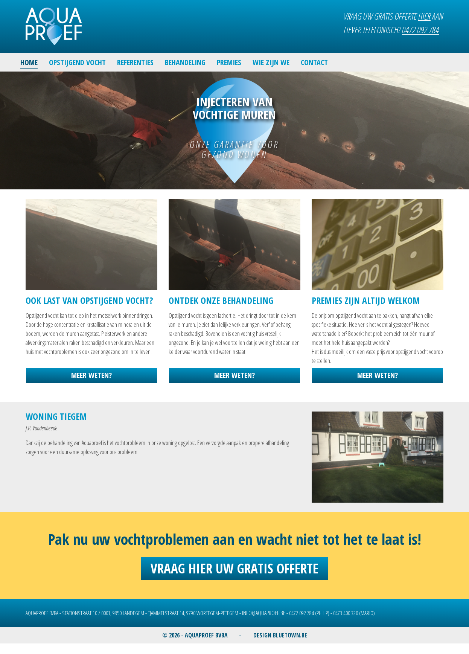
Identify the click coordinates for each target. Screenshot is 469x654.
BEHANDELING (185, 62)
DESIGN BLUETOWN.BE (280, 635)
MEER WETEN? (91, 375)
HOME (29, 62)
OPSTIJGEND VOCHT (77, 62)
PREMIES (229, 62)
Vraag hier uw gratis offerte (234, 568)
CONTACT (314, 62)
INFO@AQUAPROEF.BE (263, 613)
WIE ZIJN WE (271, 62)
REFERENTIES (135, 62)
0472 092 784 (420, 29)
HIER (424, 16)
